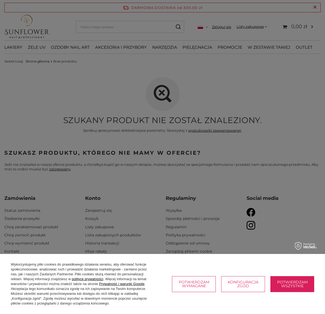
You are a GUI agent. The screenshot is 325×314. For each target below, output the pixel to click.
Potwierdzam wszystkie (292, 284)
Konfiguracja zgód (243, 284)
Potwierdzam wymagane (194, 284)
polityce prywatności (87, 279)
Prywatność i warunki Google (122, 284)
